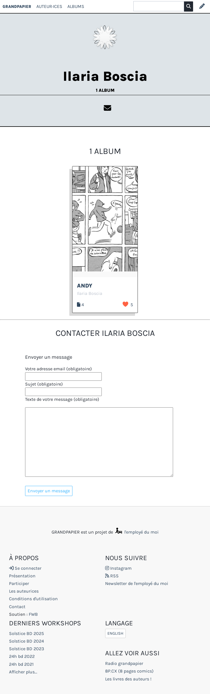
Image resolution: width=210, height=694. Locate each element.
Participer (19, 583)
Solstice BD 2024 (26, 641)
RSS (112, 575)
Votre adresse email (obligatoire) (58, 368)
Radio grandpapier (124, 663)
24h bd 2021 (21, 664)
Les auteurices (24, 591)
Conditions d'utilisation (33, 598)
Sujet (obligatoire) (44, 384)
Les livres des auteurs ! (128, 679)
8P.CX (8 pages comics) (129, 671)
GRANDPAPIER (17, 6)
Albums (75, 6)
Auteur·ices (49, 6)
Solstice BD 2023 (26, 648)
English (115, 633)
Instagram (118, 568)
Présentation (22, 575)
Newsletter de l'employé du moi (136, 583)
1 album (105, 90)
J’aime (125, 304)
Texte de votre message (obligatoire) (62, 399)
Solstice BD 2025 (26, 633)
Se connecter (25, 568)
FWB (33, 614)
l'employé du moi (136, 532)
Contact (17, 606)
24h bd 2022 (22, 656)
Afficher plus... (23, 672)
